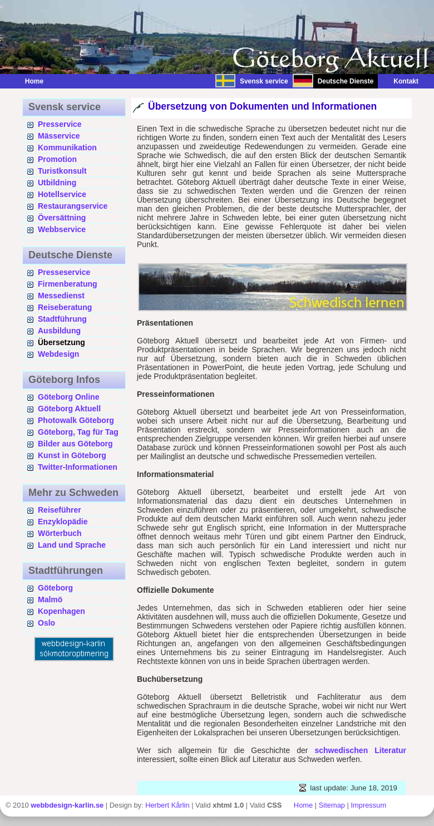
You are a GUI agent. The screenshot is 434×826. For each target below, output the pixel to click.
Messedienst (61, 295)
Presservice (60, 124)
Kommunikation (67, 147)
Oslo (46, 622)
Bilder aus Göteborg (75, 443)
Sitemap (332, 805)
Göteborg (55, 587)
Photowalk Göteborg (76, 420)
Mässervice (59, 135)
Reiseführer (59, 509)
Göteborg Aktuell (69, 408)
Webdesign (58, 354)
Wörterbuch (60, 533)
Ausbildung (59, 330)
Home (34, 81)
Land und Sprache (72, 544)
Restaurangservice (72, 205)
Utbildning (57, 182)
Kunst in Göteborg (72, 455)
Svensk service (264, 81)
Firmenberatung (67, 283)
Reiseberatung (65, 307)
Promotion (57, 159)
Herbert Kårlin (167, 805)
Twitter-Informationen (77, 467)
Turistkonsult (62, 170)
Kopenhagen (61, 611)
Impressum (368, 805)
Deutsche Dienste (346, 81)
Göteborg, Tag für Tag (78, 431)
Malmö (50, 599)
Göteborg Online (68, 396)
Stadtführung (62, 318)
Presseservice (64, 272)
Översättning (62, 217)
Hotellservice (62, 194)
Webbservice (62, 229)
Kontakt (400, 81)
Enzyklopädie (62, 521)
